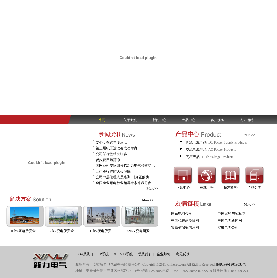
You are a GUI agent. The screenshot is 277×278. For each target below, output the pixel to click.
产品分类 (254, 187)
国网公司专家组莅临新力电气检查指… (125, 166)
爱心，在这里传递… (111, 142)
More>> (152, 188)
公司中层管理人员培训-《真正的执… (124, 177)
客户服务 (218, 120)
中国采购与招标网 (231, 213)
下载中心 (183, 188)
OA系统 (84, 254)
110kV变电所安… (101, 231)
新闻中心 (159, 120)
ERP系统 (102, 254)
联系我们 (145, 254)
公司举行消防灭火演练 (113, 171)
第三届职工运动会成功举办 (116, 148)
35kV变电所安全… (63, 231)
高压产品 (193, 157)
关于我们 (130, 120)
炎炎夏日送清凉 (108, 160)
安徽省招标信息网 (185, 227)
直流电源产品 (196, 142)
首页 (101, 120)
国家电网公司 (181, 213)
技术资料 (231, 187)
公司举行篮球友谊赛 (111, 154)
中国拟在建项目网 (185, 220)
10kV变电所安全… (25, 231)
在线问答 (207, 187)
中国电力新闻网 (230, 220)
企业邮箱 (164, 254)
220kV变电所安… (139, 231)
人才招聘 (247, 120)
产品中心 (188, 120)
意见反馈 (183, 254)
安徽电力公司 (228, 227)
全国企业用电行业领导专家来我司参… (125, 183)
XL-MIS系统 (123, 254)
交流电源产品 (196, 150)
